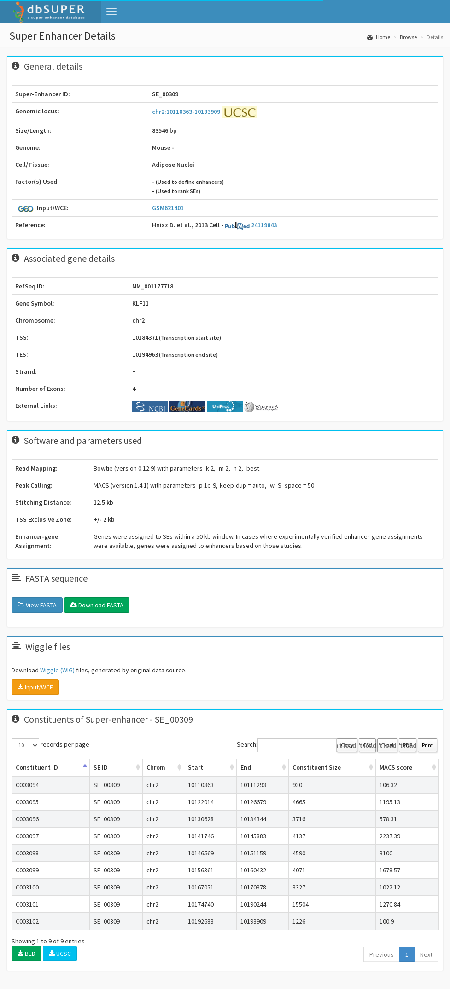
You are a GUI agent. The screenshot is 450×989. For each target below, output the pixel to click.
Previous (381, 954)
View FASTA (37, 605)
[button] (111, 11)
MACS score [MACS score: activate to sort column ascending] (396, 767)
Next (426, 954)
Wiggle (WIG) (57, 670)
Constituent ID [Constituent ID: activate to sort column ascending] (37, 767)
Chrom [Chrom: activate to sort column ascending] (155, 767)
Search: (287, 745)
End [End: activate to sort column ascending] (245, 767)
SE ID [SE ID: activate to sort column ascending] (101, 767)
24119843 (251, 225)
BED (26, 953)
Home (378, 37)
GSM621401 (168, 208)
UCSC (60, 953)
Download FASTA (96, 605)
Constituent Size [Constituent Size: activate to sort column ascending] (316, 767)
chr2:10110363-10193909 (187, 111)
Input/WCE (35, 687)
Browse (408, 37)
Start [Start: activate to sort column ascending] (195, 767)
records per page (50, 745)
